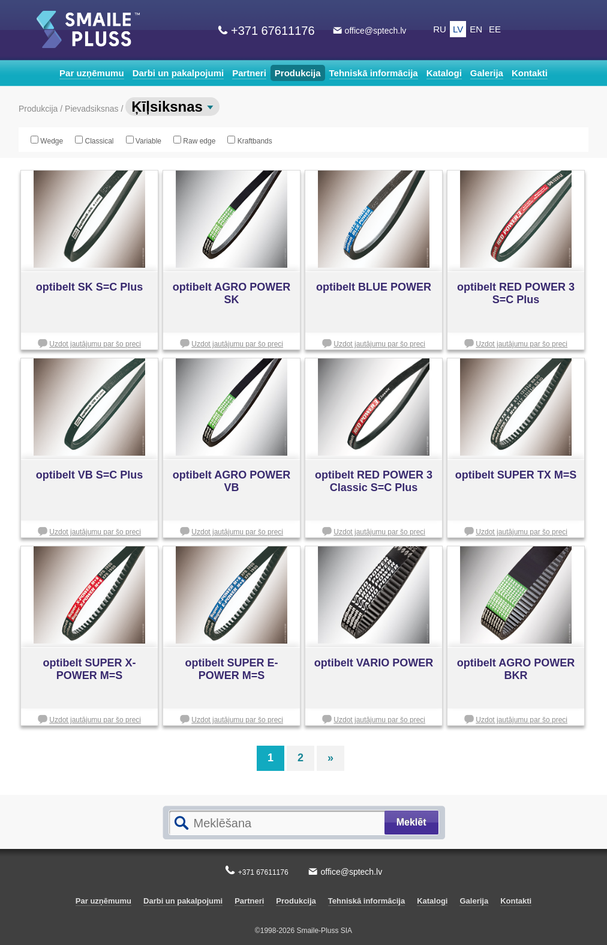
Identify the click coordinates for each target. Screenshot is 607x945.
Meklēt (411, 822)
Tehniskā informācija (373, 73)
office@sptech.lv (376, 30)
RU (439, 29)
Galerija (486, 73)
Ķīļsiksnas (172, 106)
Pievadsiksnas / (95, 108)
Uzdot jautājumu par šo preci (95, 344)
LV (458, 29)
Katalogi (444, 73)
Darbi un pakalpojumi (178, 73)
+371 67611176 (273, 30)
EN (476, 29)
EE (495, 29)
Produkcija (298, 73)
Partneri (249, 73)
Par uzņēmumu (91, 73)
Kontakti (530, 73)
